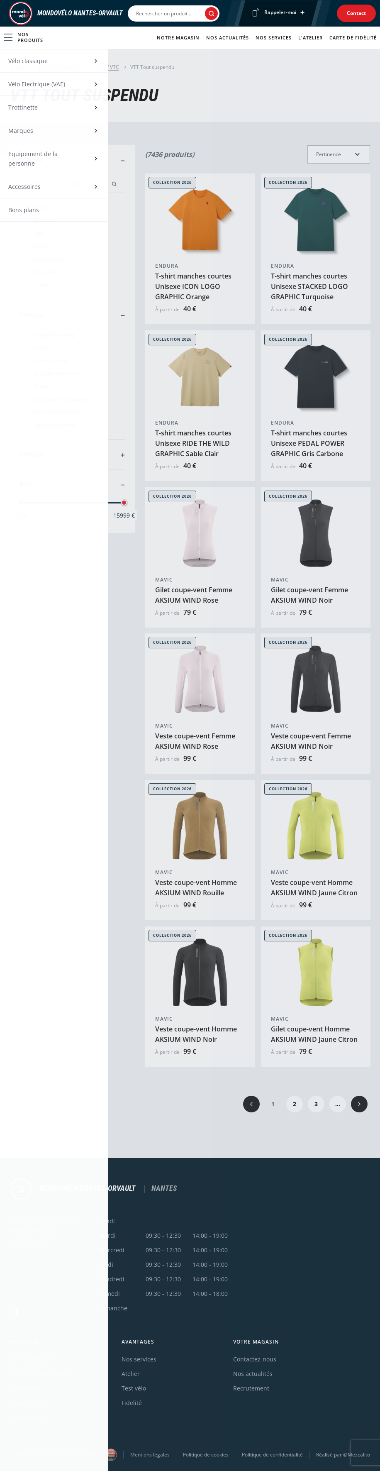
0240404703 (26, 1245)
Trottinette (24, 1388)
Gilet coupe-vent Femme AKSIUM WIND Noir (309, 594)
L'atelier (310, 37)
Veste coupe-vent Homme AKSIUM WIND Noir (196, 1034)
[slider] (21, 503)
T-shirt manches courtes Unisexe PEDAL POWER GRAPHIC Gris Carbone (309, 443)
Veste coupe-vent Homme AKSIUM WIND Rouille (196, 887)
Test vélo (134, 1388)
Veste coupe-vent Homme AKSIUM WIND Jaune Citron (314, 887)
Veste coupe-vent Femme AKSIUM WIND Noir (311, 741)
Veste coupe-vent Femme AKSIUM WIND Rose (195, 741)
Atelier (131, 1374)
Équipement (27, 1403)
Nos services (274, 37)
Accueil (18, 67)
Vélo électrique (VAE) (38, 1374)
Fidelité (132, 1403)
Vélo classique (29, 1359)
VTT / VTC (108, 67)
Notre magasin (178, 37)
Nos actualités (227, 37)
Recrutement (251, 1388)
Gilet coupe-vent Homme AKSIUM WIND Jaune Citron (314, 1034)
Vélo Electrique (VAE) (62, 67)
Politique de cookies (206, 1454)
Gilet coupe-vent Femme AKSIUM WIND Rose (193, 594)
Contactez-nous (254, 1359)
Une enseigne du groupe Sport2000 (66, 1455)
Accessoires (26, 1417)
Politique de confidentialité (272, 1454)
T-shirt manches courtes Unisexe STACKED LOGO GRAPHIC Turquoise (309, 286)
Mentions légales (150, 1454)
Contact (356, 13)
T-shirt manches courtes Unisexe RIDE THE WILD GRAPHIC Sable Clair (193, 443)
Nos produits (23, 37)
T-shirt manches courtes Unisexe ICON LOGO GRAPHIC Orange (193, 286)
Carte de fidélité (353, 37)
